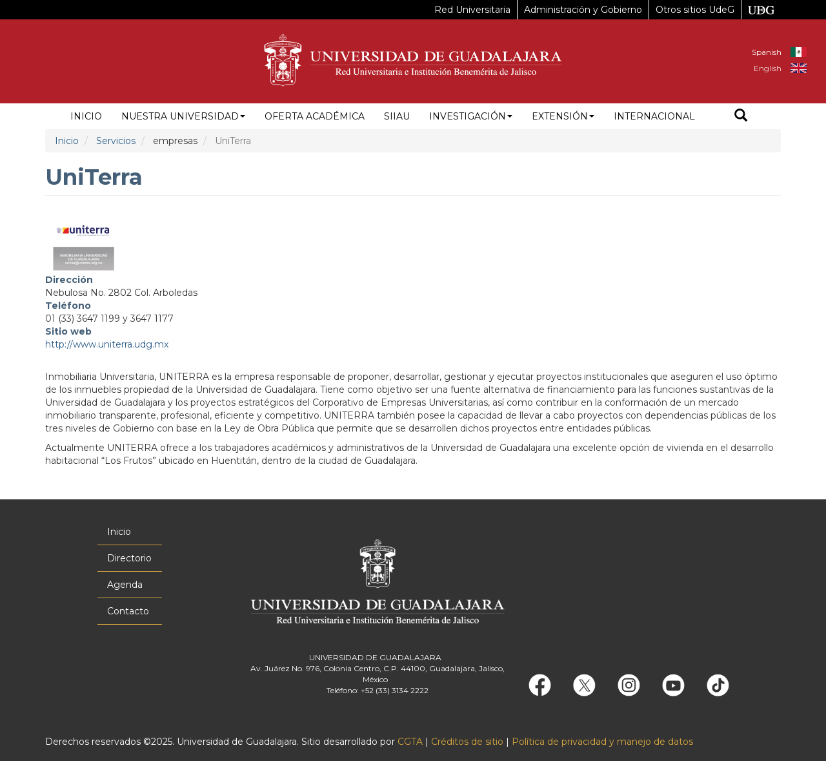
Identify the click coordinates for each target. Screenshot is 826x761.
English (767, 68)
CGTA (410, 741)
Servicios (116, 141)
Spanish (766, 52)
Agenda (125, 584)
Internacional (654, 116)
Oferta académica (315, 116)
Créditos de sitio (467, 741)
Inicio (86, 116)
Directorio (129, 558)
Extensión (563, 116)
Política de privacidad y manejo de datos (602, 741)
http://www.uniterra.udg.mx (106, 344)
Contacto (128, 611)
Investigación (470, 116)
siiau (397, 116)
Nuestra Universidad (183, 116)
